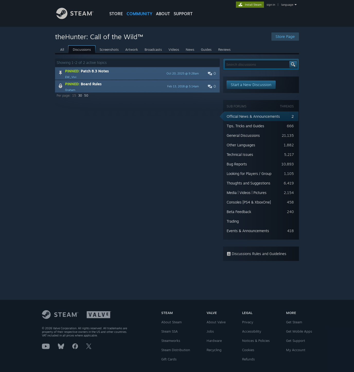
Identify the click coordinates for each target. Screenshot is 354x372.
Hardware (214, 341)
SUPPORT (183, 13)
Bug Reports (237, 164)
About (163, 13)
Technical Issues (240, 154)
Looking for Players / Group (249, 173)
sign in (271, 4)
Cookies (248, 350)
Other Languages (241, 145)
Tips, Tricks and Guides (245, 126)
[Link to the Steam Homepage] (78, 17)
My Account (295, 350)
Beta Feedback (239, 211)
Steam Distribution (175, 350)
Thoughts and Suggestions (248, 183)
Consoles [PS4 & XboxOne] (249, 202)
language (287, 4)
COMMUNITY (139, 13)
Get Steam (294, 322)
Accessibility (251, 331)
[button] (137, 73)
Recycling (214, 350)
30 (80, 95)
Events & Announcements (248, 231)
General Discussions (243, 135)
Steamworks (170, 341)
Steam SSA (169, 331)
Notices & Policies (256, 341)
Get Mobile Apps (299, 331)
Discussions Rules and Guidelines (256, 253)
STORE (116, 13)
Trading (233, 221)
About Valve (216, 322)
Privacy (247, 322)
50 (86, 95)
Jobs (210, 331)
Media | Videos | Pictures (247, 192)
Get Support (295, 341)
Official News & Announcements (253, 116)
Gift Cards (168, 359)
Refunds (248, 359)
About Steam (171, 322)
